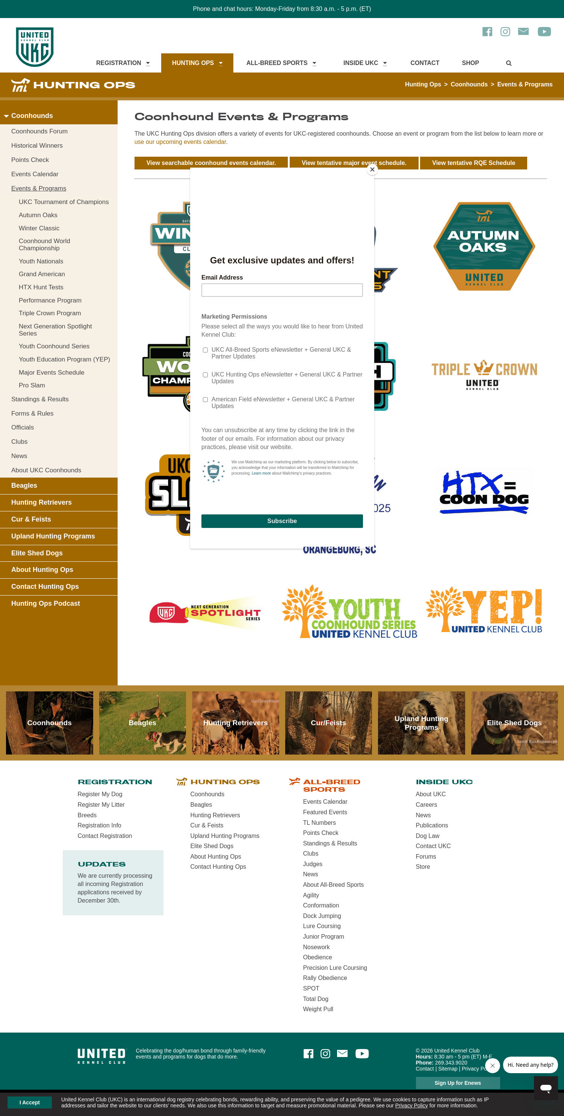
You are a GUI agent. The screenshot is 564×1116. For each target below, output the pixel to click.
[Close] (372, 169)
